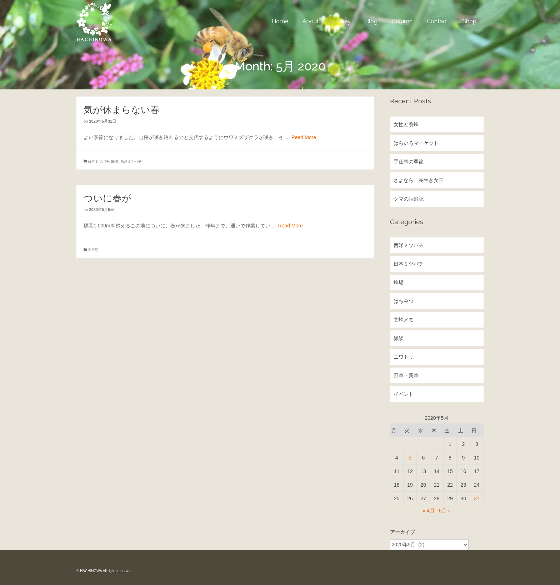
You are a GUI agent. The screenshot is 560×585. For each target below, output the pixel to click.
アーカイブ (402, 532)
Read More (303, 137)
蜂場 (114, 161)
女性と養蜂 (406, 124)
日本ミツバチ (98, 161)
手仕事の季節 (409, 161)
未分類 (93, 250)
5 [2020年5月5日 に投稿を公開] (410, 458)
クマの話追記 (409, 199)
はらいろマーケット (416, 143)
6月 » (445, 510)
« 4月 (428, 510)
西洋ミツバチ (131, 161)
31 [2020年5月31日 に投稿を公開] (477, 498)
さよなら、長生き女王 (419, 180)
